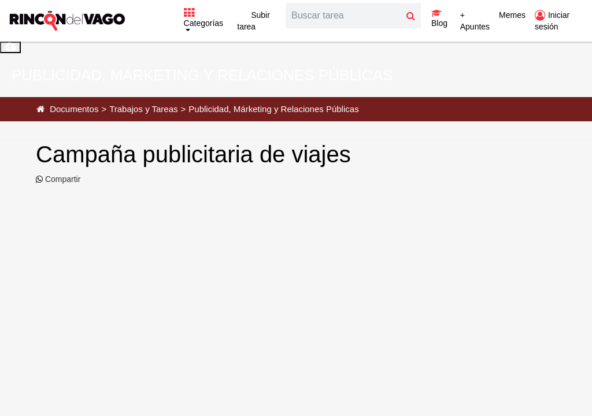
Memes (512, 15)
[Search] (343, 15)
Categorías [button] (203, 18)
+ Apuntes (475, 20)
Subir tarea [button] (253, 20)
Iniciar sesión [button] (552, 20)
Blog (439, 18)
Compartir (61, 179)
